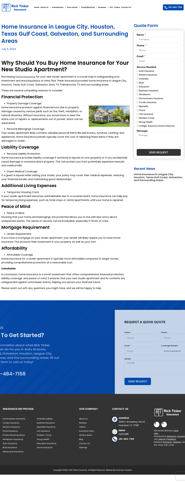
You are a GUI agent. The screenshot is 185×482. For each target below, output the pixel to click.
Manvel (162, 439)
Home (36, 7)
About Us (45, 7)
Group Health (146, 121)
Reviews (83, 422)
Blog (81, 439)
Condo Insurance (147, 102)
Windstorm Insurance (13, 439)
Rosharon (167, 442)
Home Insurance (45, 447)
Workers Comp (146, 118)
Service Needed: (146, 67)
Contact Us (126, 7)
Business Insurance (148, 90)
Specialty (143, 106)
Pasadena (171, 439)
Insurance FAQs (86, 431)
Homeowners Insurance (151, 98)
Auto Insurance (146, 71)
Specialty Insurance (46, 427)
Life (111, 7)
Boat (141, 82)
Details (178, 359)
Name (140, 34)
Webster (177, 442)
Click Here (124, 434)
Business (103, 7)
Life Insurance (146, 114)
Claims (117, 7)
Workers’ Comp (44, 435)
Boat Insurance (10, 447)
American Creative (124, 470)
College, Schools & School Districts (156, 125)
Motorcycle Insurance (13, 451)
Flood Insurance (10, 431)
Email (140, 56)
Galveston (171, 436)
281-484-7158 (126, 439)
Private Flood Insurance (14, 435)
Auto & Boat (73, 7)
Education (144, 86)
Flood (142, 110)
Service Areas (85, 435)
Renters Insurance (148, 74)
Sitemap (83, 447)
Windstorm (144, 94)
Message (142, 130)
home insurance (25, 76)
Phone (141, 45)
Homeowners (59, 7)
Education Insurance (46, 443)
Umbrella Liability (45, 418)
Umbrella (143, 78)
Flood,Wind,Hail (89, 7)
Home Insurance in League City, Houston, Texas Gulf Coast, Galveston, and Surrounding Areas (158, 177)
